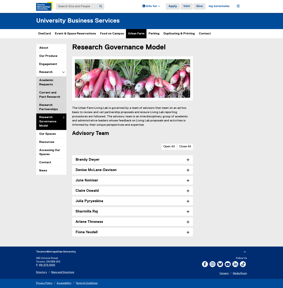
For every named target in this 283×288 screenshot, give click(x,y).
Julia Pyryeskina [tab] (89, 201)
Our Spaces (47, 134)
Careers (224, 273)
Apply (173, 6)
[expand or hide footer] (245, 252)
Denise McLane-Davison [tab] (96, 170)
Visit (186, 6)
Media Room (240, 273)
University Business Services (78, 21)
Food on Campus (112, 33)
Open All (169, 146)
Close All (185, 146)
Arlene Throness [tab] (89, 222)
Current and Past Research (49, 94)
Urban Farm (136, 33)
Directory (41, 272)
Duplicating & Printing (179, 33)
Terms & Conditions (87, 283)
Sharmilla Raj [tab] (86, 211)
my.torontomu (219, 6)
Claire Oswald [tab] (87, 190)
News (43, 170)
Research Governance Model (47, 121)
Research (46, 72)
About (43, 47)
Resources (46, 142)
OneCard (44, 33)
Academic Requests (46, 82)
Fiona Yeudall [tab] (86, 232)
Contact (205, 33)
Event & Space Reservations (75, 33)
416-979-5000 (47, 265)
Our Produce (48, 56)
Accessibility (64, 283)
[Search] (100, 6)
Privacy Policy (44, 283)
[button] (151, 6)
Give (199, 6)
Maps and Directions (62, 272)
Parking (154, 33)
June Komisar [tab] (86, 180)
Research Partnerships (48, 107)
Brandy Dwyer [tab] (87, 159)
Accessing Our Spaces (49, 152)
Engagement (48, 64)
